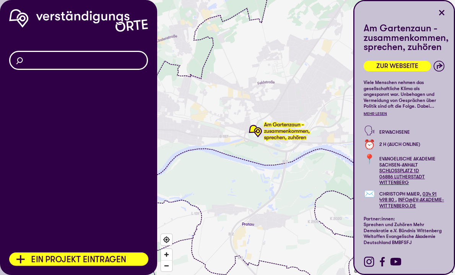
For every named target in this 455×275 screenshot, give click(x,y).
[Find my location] (166, 239)
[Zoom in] (166, 254)
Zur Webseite (397, 66)
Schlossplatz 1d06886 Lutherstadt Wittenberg (402, 176)
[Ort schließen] (442, 12)
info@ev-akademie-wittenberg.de (411, 202)
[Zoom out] (166, 265)
